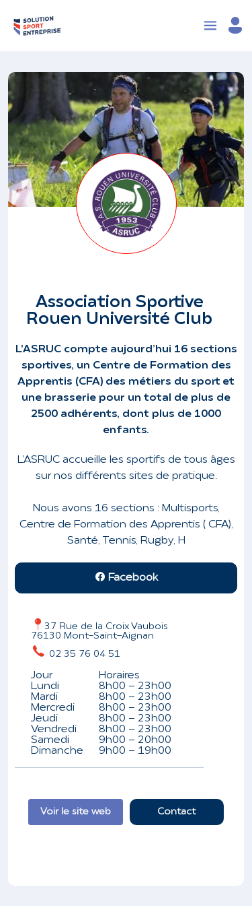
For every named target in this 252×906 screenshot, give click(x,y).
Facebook (126, 578)
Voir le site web (75, 812)
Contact (176, 812)
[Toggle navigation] (210, 26)
